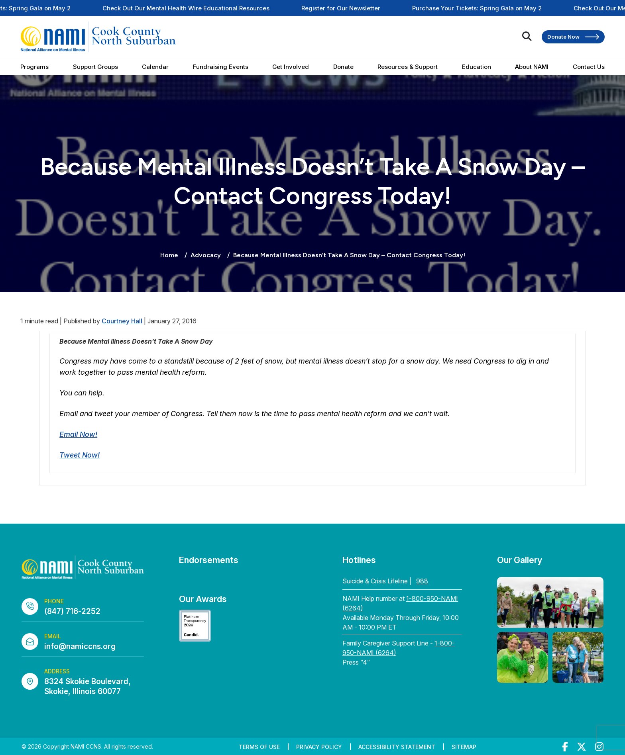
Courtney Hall (122, 321)
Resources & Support (407, 67)
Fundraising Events (220, 67)
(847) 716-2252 (72, 611)
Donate (343, 67)
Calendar (155, 67)
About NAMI (531, 67)
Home (169, 255)
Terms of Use (259, 746)
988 (422, 581)
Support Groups (95, 67)
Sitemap (464, 746)
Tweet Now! (79, 455)
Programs (34, 67)
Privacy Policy (319, 746)
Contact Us (589, 67)
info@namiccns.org (80, 646)
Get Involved (290, 67)
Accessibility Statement (396, 746)
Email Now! (78, 434)
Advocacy (206, 255)
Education (476, 67)
